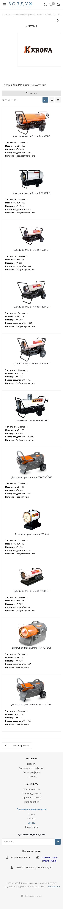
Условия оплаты (31, 789)
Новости (31, 763)
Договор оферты (31, 772)
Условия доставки (31, 793)
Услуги (31, 814)
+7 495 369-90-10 (20, 857)
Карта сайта (31, 827)
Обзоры (31, 818)
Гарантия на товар (31, 797)
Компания (31, 758)
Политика (31, 776)
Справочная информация (31, 809)
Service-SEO (54, 886)
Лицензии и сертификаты (31, 768)
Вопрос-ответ (31, 801)
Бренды (31, 822)
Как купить (31, 783)
